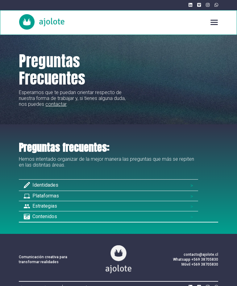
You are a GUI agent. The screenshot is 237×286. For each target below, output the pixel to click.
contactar (55, 104)
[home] (42, 22)
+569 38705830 (204, 259)
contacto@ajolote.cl (201, 254)
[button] (211, 22)
